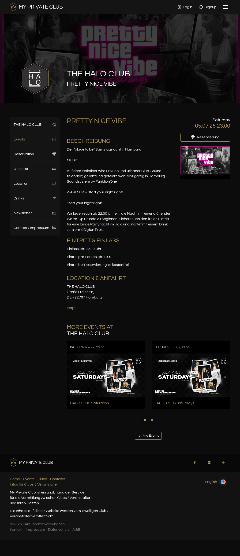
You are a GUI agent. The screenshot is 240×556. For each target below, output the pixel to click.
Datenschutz (58, 529)
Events (35, 139)
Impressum (35, 529)
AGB (76, 529)
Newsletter (35, 213)
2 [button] (152, 420)
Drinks (35, 198)
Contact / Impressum (35, 227)
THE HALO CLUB (35, 124)
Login (184, 7)
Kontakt (16, 529)
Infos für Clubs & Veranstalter (34, 484)
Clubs (42, 479)
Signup (208, 7)
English (216, 482)
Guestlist (35, 168)
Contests (57, 479)
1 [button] (144, 420)
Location (35, 183)
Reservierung (205, 137)
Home (15, 479)
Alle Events (148, 435)
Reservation (35, 154)
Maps (71, 308)
